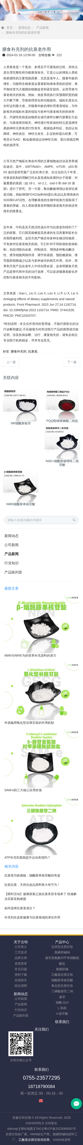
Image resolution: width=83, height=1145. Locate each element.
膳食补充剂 (18, 351)
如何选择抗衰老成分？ (19, 908)
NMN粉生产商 (40, 1134)
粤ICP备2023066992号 (60, 1128)
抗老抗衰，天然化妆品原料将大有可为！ (32, 884)
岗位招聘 (21, 985)
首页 (9, 27)
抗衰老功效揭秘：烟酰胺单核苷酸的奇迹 (32, 875)
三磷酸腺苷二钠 (62, 991)
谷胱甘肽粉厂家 (16, 1134)
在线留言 (21, 980)
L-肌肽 (62, 1008)
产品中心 (62, 942)
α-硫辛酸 (62, 1013)
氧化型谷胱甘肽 (62, 985)
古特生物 (44, 55)
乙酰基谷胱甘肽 (62, 974)
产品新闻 (42, 27)
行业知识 (11, 563)
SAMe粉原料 (61, 1139)
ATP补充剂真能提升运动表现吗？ (27, 857)
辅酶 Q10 (62, 1002)
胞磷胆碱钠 (62, 952)
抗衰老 (32, 351)
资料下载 (21, 974)
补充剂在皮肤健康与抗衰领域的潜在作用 (32, 917)
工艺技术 (21, 952)
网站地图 (27, 1128)
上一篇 (11, 362)
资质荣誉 (21, 963)
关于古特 (21, 942)
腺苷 (62, 997)
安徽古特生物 (21, 1117)
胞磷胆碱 (62, 969)
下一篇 (72, 362)
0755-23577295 (41, 1078)
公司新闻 (11, 545)
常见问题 (21, 969)
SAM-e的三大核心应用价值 (23, 790)
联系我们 (62, 1022)
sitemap (12, 1128)
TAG (38, 1128)
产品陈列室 (13, 572)
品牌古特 (21, 958)
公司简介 (21, 947)
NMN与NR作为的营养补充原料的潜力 (30, 655)
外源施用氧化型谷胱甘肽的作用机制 (29, 722)
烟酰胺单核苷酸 (62, 980)
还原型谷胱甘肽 (62, 947)
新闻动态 (24, 27)
